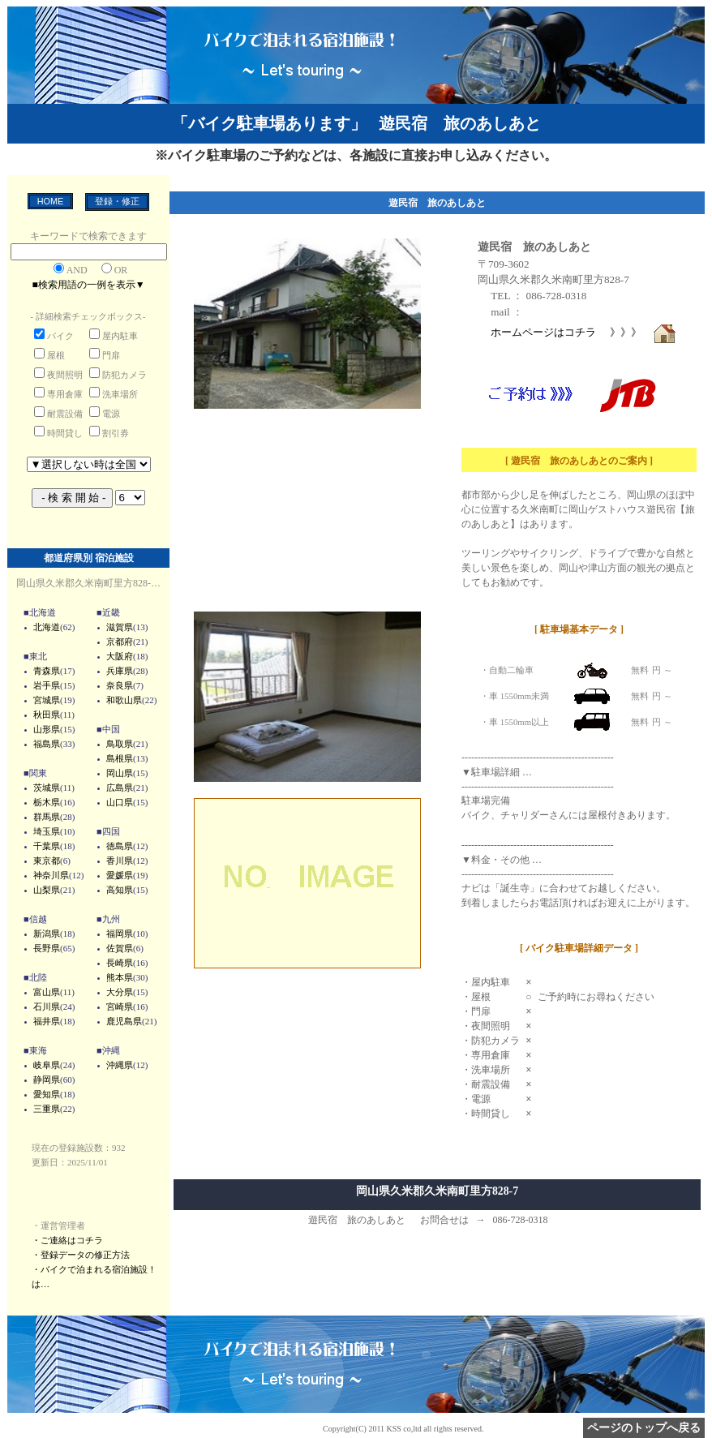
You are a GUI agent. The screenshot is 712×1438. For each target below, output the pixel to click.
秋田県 (46, 714)
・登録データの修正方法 (81, 1255)
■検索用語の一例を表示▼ (88, 284)
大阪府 (119, 656)
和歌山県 (124, 700)
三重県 (46, 1109)
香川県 (119, 860)
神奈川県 (51, 875)
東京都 (46, 860)
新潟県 (46, 933)
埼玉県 (46, 831)
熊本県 (119, 977)
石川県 (46, 1006)
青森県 (46, 671)
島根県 (119, 758)
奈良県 (119, 685)
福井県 (46, 1021)
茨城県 (46, 787)
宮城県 (46, 700)
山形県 (46, 729)
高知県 (119, 890)
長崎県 (119, 963)
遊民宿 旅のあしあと (534, 246)
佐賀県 (119, 948)
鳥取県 (119, 744)
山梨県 (46, 890)
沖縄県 (119, 1065)
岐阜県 (46, 1065)
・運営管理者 (58, 1225)
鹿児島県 (124, 1021)
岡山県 (119, 773)
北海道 (46, 627)
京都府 (119, 641)
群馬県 (46, 817)
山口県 (119, 802)
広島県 (119, 787)
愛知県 (46, 1094)
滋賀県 (119, 627)
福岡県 (119, 933)
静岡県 (46, 1079)
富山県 (46, 992)
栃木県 (46, 802)
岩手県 (46, 685)
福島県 (46, 744)
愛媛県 (119, 875)
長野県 (46, 948)
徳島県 (119, 846)
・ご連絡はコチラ (67, 1240)
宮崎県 (119, 1006)
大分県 (119, 992)
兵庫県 (119, 671)
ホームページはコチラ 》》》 (584, 332)
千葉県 (46, 846)
